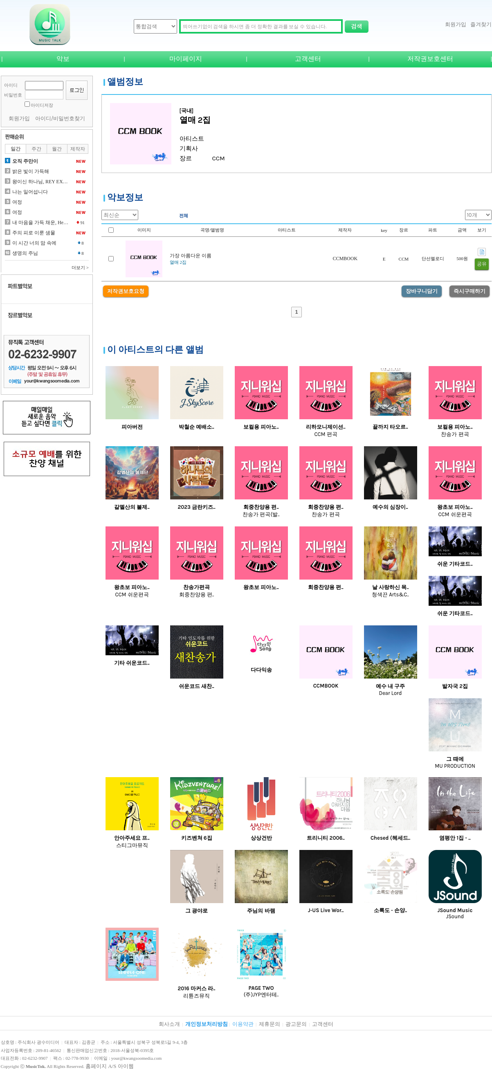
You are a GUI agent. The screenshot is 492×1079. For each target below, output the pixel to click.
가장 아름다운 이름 (190, 256)
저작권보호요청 (125, 291)
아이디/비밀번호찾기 (60, 118)
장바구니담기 (422, 291)
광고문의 (296, 1024)
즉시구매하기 (469, 291)
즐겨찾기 (481, 24)
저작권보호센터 (430, 59)
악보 (63, 59)
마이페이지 (185, 59)
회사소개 (169, 1024)
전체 (183, 215)
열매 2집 (178, 262)
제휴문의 (269, 1024)
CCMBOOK (344, 258)
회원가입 (455, 24)
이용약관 (243, 1024)
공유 (482, 264)
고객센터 (308, 59)
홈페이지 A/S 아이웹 (109, 1066)
